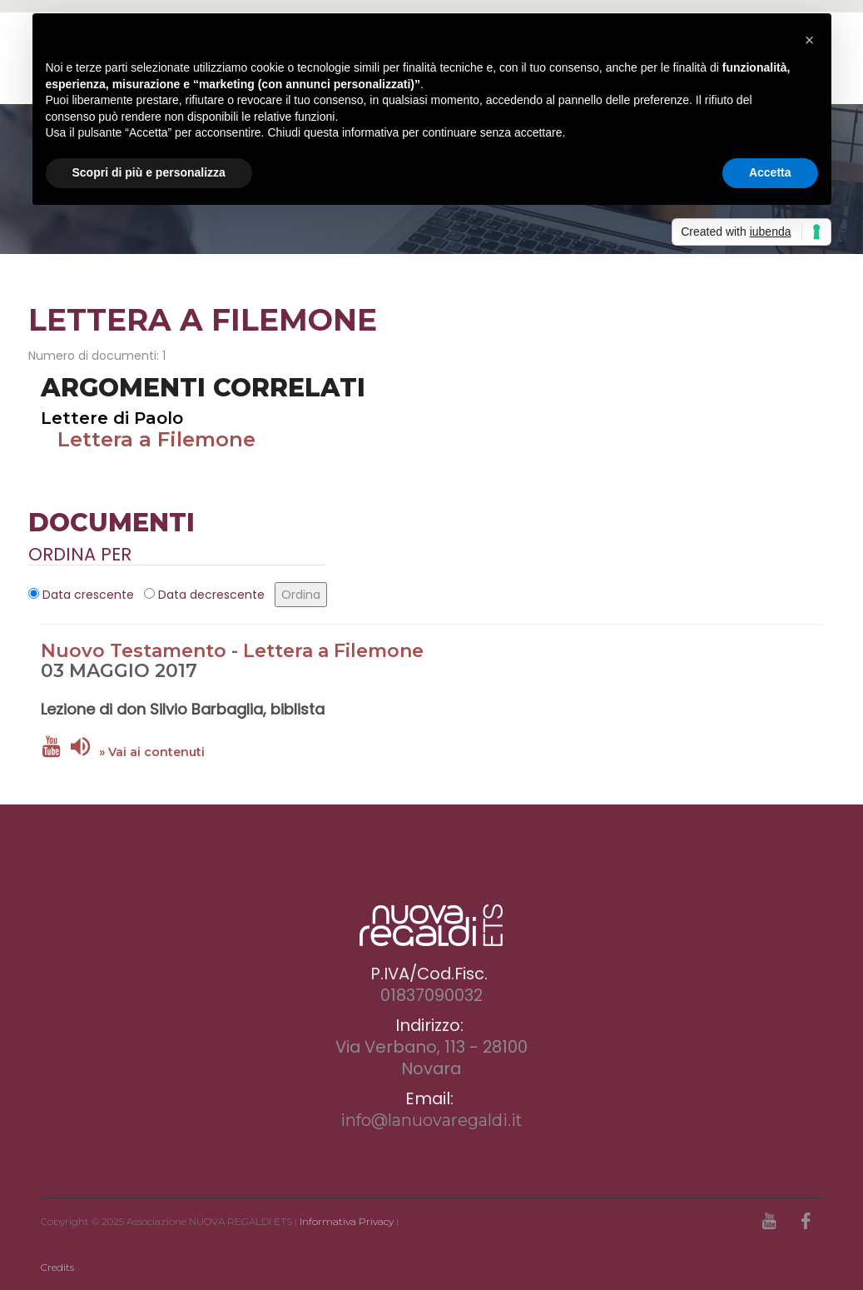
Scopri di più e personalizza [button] (149, 172)
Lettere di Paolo (112, 418)
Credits (57, 1267)
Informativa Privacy (347, 1221)
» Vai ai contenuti (152, 752)
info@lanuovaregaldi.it (431, 1120)
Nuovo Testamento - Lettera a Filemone (232, 651)
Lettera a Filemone (156, 439)
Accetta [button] (770, 172)
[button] (809, 40)
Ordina (300, 594)
